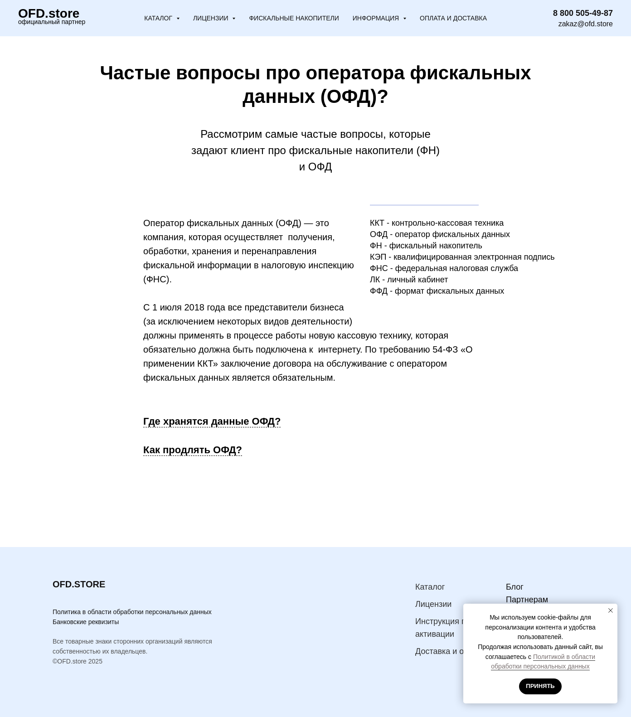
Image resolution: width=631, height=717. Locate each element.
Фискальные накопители (294, 18)
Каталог (430, 586)
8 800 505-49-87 (583, 13)
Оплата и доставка (453, 18)
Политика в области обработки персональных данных (132, 611)
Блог (515, 586)
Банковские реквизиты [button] (86, 621)
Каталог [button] (159, 18)
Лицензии (433, 604)
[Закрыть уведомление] (610, 610)
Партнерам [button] (527, 599)
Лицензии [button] (211, 18)
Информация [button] (377, 18)
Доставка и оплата (450, 651)
